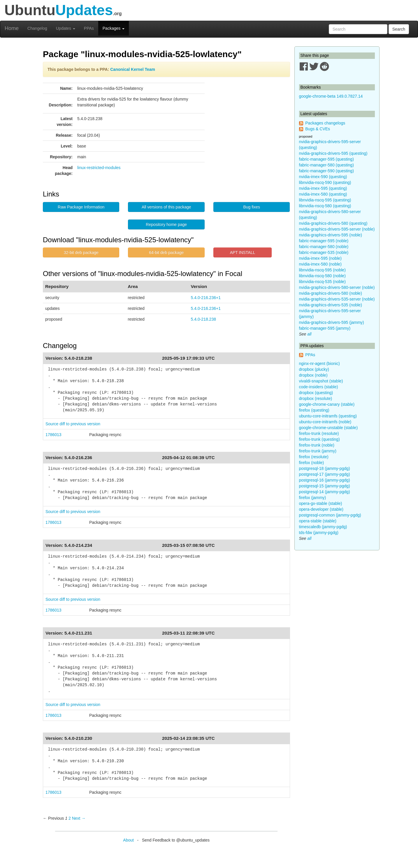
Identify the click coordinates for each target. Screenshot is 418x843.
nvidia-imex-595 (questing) (323, 188)
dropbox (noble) (313, 375)
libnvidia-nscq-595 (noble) (322, 270)
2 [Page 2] (70, 818)
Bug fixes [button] (251, 207)
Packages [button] (113, 28)
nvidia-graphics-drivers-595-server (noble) (337, 229)
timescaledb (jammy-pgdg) (323, 526)
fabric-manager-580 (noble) (324, 246)
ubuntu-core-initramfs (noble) (325, 421)
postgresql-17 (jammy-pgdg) (324, 474)
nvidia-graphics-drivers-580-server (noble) (337, 287)
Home (12, 28)
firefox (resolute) (314, 456)
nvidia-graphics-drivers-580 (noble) (330, 293)
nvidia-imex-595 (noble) (320, 258)
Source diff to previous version (72, 424)
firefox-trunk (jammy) (317, 451)
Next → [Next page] (79, 818)
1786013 (53, 434)
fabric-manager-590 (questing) (326, 170)
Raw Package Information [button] (81, 207)
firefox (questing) (314, 410)
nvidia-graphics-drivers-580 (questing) (333, 223)
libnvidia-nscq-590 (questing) (325, 182)
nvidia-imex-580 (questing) (323, 194)
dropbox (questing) (316, 392)
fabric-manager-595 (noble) (324, 240)
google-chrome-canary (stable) (327, 404)
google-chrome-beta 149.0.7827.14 (331, 96)
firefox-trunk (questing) (319, 439)
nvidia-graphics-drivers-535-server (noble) (337, 299)
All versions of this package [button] (166, 207)
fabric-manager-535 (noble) (324, 252)
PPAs (89, 28)
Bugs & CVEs (317, 129)
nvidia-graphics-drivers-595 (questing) (333, 153)
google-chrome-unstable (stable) (328, 427)
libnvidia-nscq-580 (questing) (325, 205)
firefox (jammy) (312, 497)
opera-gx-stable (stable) (320, 503)
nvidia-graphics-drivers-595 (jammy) (331, 322)
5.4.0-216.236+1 (206, 297)
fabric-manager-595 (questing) (326, 159)
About (128, 840)
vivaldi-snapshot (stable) (321, 381)
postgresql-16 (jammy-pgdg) (324, 480)
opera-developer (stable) (321, 509)
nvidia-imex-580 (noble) (320, 264)
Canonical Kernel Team (132, 69)
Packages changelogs (325, 123)
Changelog (37, 28)
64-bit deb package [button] (166, 252)
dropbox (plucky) (314, 369)
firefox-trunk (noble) (316, 445)
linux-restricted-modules (99, 167)
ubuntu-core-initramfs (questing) (328, 416)
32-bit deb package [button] (81, 252)
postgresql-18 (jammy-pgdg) (324, 468)
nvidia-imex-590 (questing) (323, 176)
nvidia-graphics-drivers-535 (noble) (330, 305)
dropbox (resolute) (315, 398)
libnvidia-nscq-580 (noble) (322, 275)
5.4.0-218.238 (203, 319)
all (309, 334)
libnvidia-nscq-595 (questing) (325, 200)
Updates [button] (65, 28)
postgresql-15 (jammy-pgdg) (324, 486)
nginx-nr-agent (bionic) (319, 363)
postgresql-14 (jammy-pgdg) (324, 491)
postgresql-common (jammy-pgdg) (330, 515)
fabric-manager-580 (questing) (326, 165)
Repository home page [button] (166, 224)
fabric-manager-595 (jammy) (325, 328)
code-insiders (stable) (318, 386)
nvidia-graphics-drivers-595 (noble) (330, 235)
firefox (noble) (311, 462)
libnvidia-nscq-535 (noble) (322, 281)
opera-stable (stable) (317, 521)
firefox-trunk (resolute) (319, 433)
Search (398, 29)
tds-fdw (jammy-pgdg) (318, 532)
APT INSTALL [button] (242, 252)
